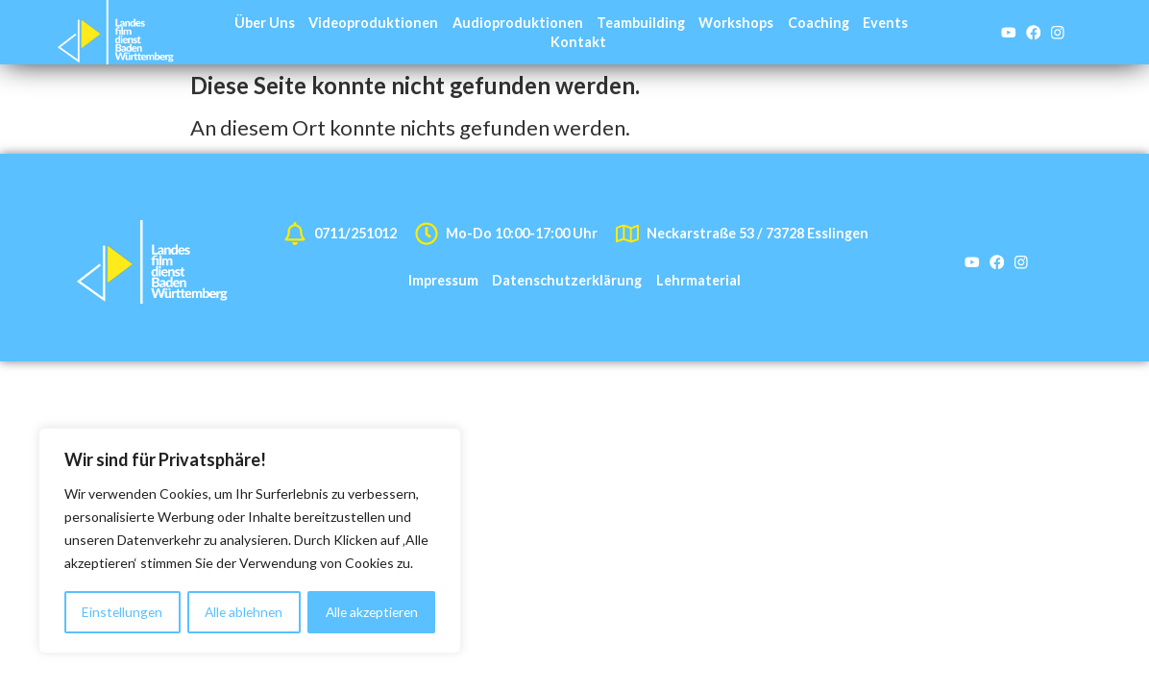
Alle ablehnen (242, 612)
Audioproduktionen (517, 22)
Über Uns (264, 22)
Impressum (443, 280)
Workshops (735, 22)
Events (885, 22)
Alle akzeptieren (371, 612)
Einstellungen (121, 612)
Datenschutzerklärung (567, 280)
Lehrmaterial (698, 280)
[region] (249, 541)
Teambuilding (641, 22)
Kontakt (578, 42)
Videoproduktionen (373, 22)
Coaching (818, 22)
